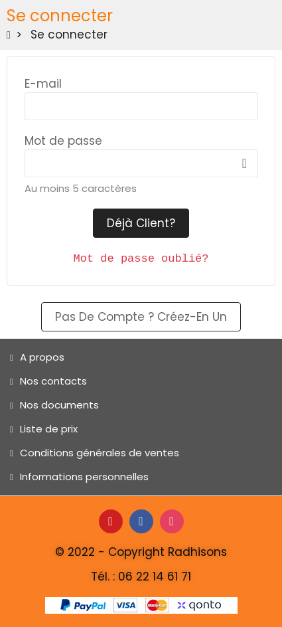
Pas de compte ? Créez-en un (141, 317)
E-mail (43, 84)
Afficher (245, 163)
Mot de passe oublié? (140, 258)
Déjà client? (141, 223)
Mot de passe (63, 141)
